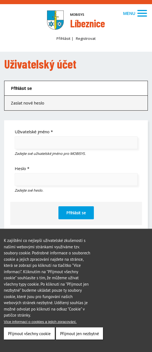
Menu (135, 13)
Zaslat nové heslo (27, 103)
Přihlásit (63, 38)
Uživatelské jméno (34, 131)
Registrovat (86, 38)
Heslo (22, 168)
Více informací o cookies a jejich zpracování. (40, 322)
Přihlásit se (21, 88)
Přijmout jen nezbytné (79, 334)
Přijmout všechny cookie (29, 334)
